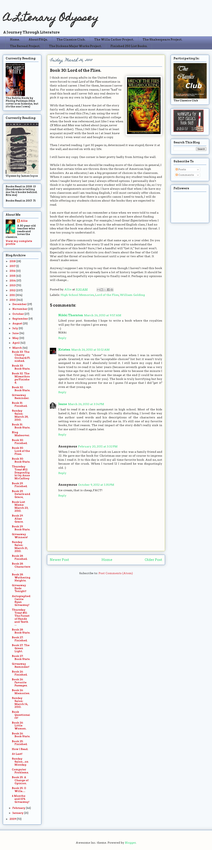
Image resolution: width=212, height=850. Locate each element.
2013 (13, 285)
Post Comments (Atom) (116, 573)
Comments (185, 175)
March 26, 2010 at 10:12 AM (90, 349)
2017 (13, 266)
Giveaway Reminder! (20, 665)
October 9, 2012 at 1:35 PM (96, 484)
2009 (13, 819)
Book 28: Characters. (21, 566)
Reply (62, 338)
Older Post (153, 560)
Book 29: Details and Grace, (21, 494)
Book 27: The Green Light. (21, 648)
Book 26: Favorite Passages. (20, 682)
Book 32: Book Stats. (21, 389)
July (15, 328)
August (17, 323)
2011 (13, 295)
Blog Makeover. (21, 434)
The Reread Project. (25, 46)
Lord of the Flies (107, 295)
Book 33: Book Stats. (21, 367)
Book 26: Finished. (20, 673)
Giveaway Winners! (20, 536)
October (18, 314)
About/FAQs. (38, 39)
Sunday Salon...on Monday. (20, 761)
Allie (68, 289)
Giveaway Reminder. (20, 397)
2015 (13, 275)
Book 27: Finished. (20, 639)
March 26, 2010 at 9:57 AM (102, 315)
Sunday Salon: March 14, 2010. (20, 702)
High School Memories (77, 295)
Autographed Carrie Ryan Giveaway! (21, 600)
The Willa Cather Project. (114, 39)
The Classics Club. (71, 39)
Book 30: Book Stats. (21, 460)
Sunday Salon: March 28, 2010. (20, 415)
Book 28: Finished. (20, 557)
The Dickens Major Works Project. (75, 46)
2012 (13, 290)
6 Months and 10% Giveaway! (20, 799)
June (15, 333)
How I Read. (20, 749)
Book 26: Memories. (21, 692)
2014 (13, 280)
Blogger (130, 842)
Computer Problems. (20, 771)
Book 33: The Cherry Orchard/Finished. (21, 356)
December (19, 304)
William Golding (132, 295)
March (17, 347)
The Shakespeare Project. (162, 39)
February (19, 808)
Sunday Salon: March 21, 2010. (20, 546)
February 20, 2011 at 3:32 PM (97, 446)
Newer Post (59, 560)
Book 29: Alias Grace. (17, 518)
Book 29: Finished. (20, 485)
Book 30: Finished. (20, 442)
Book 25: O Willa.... (19, 790)
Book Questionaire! (21, 714)
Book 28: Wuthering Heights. (21, 577)
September (20, 318)
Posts (181, 169)
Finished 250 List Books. (129, 46)
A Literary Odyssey (51, 18)
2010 (13, 300)
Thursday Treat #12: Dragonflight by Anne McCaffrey (21, 472)
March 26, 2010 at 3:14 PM (86, 404)
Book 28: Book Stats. (21, 631)
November (20, 309)
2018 (13, 261)
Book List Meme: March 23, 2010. (20, 506)
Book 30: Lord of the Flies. (21, 451)
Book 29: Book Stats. (21, 528)
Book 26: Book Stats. (21, 735)
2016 (13, 270)
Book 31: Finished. (20, 404)
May (15, 338)
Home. (15, 39)
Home (107, 560)
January (18, 813)
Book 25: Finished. (20, 743)
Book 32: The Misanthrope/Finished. (21, 378)
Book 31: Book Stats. (21, 426)
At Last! (17, 754)
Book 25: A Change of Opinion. (20, 780)
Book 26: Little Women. (19, 725)
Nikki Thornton (70, 315)
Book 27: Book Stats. (21, 658)
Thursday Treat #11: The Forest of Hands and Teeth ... (21, 617)
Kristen (64, 349)
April (16, 342)
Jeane (62, 404)
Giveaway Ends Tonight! (19, 588)
